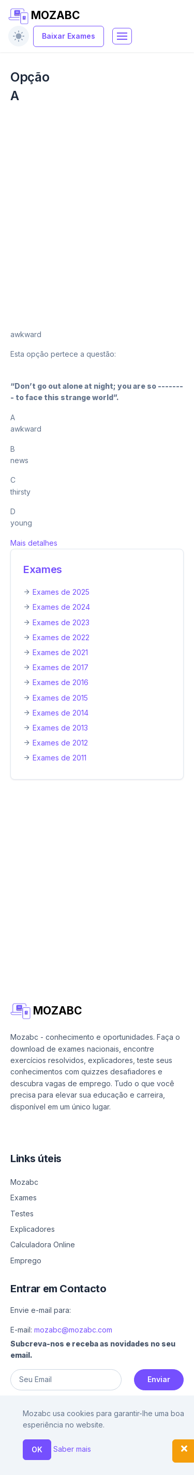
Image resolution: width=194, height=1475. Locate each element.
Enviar (158, 1379)
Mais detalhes (33, 542)
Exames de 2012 (60, 742)
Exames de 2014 (60, 712)
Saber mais (72, 1449)
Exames (42, 569)
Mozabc (24, 1182)
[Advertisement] (97, 216)
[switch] (18, 36)
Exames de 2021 (60, 652)
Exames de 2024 (61, 606)
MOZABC (44, 16)
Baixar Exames (68, 35)
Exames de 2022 (61, 637)
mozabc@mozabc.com (73, 1329)
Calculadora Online (42, 1244)
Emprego (25, 1260)
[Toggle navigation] (122, 36)
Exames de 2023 (61, 622)
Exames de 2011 (59, 757)
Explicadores (32, 1229)
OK (37, 1449)
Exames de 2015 (60, 697)
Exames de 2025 (61, 592)
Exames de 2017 (60, 667)
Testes (22, 1213)
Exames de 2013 (60, 727)
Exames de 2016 (60, 682)
